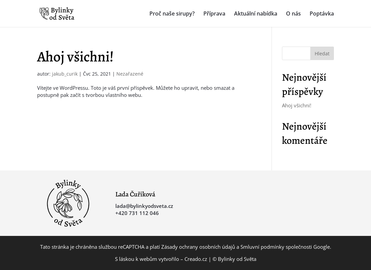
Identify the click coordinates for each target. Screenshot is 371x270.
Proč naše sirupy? (172, 14)
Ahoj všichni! (75, 56)
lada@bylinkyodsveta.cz (144, 205)
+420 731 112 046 (137, 213)
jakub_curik (65, 74)
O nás (293, 14)
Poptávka (322, 14)
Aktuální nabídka (255, 14)
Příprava (214, 14)
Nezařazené (129, 74)
